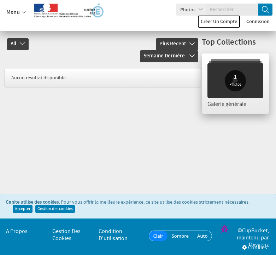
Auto (202, 236)
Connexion (258, 21)
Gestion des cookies (55, 209)
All (18, 43)
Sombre (180, 236)
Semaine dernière (169, 56)
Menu (16, 12)
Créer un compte (219, 21)
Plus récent (177, 43)
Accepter (22, 209)
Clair (158, 236)
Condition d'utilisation (113, 235)
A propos (17, 231)
